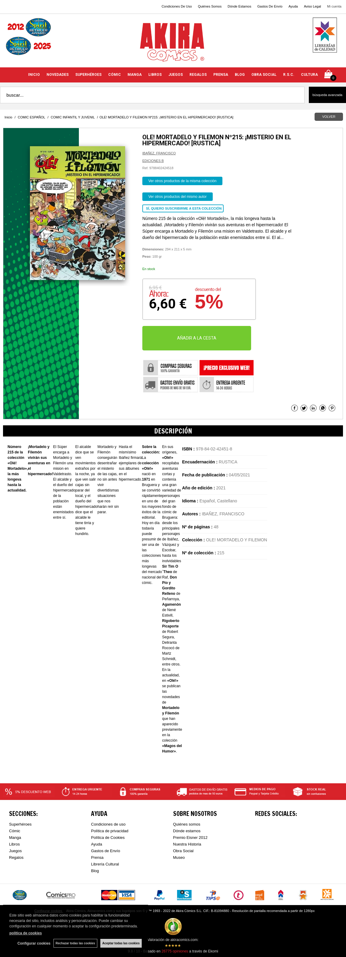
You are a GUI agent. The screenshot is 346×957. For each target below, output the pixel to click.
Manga (15, 837)
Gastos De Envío (269, 6)
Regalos (16, 857)
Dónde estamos (187, 831)
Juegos (15, 851)
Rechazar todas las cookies (75, 943)
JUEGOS (175, 74)
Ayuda (293, 6)
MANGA (135, 74)
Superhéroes (20, 824)
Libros (14, 844)
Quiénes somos (186, 824)
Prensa (97, 857)
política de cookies (25, 933)
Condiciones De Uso (177, 6)
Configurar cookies (34, 943)
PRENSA (220, 74)
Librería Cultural (105, 864)
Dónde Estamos (239, 6)
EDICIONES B (153, 161)
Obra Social (183, 851)
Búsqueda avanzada (327, 95)
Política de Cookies (107, 837)
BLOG (240, 74)
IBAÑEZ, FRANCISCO (159, 153)
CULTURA (309, 74)
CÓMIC (114, 74)
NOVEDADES (58, 74)
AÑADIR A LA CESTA (196, 338)
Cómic (14, 831)
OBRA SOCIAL (263, 74)
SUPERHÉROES (88, 74)
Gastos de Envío (105, 851)
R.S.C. (288, 74)
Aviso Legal (312, 6)
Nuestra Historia (187, 844)
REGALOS (198, 74)
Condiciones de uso (108, 824)
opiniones (174, 951)
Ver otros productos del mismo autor (177, 197)
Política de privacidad (109, 831)
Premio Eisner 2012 (190, 837)
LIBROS (155, 74)
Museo (179, 857)
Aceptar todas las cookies (121, 943)
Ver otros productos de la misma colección (182, 181)
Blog (95, 870)
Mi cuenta (334, 6)
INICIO (34, 74)
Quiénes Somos (210, 6)
